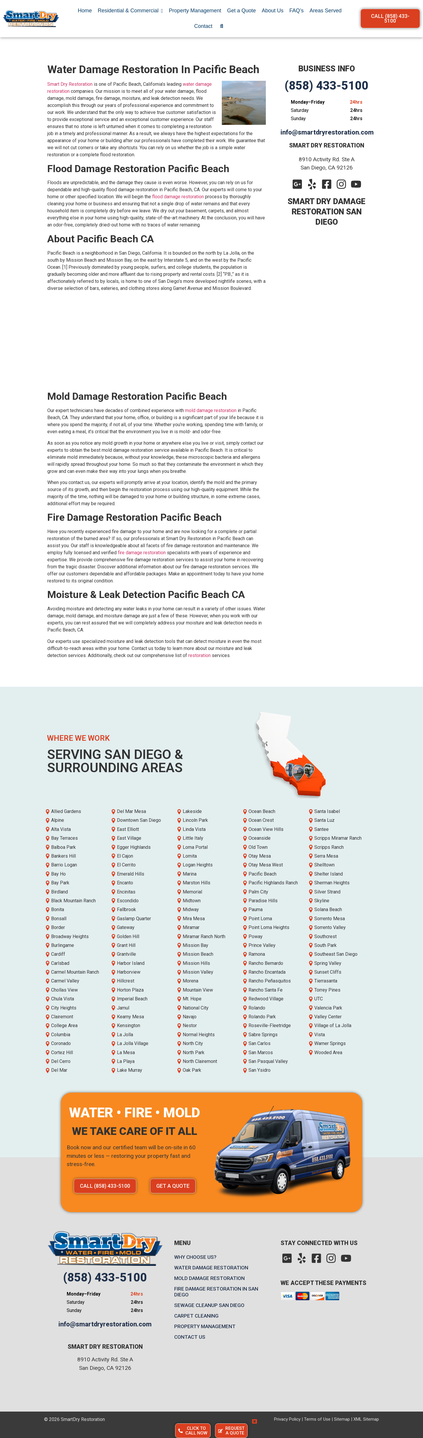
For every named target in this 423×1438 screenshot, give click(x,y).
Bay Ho (58, 874)
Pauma (256, 909)
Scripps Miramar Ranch (338, 838)
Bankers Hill (63, 856)
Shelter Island (328, 874)
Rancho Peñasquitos (270, 981)
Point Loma (260, 918)
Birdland (59, 892)
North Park (193, 1052)
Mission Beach (198, 954)
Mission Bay (195, 945)
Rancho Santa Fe (266, 990)
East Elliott (128, 829)
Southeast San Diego (335, 954)
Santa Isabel (327, 811)
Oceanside (260, 838)
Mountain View (198, 990)
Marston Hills (196, 883)
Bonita (57, 909)
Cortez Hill (62, 1052)
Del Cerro (60, 1061)
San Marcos (261, 1052)
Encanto (125, 883)
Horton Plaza (130, 990)
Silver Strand (327, 892)
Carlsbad (60, 963)
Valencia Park (328, 1008)
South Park (325, 945)
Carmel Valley (65, 981)
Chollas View (64, 990)
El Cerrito (126, 865)
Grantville (126, 954)
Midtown (192, 900)
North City (193, 1043)
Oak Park (192, 1070)
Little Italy (193, 838)
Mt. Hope (192, 999)
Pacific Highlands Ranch (273, 883)
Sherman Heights (332, 883)
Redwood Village (266, 999)
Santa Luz (324, 820)
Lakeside (192, 811)
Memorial (192, 892)
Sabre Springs (263, 1034)
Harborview (128, 972)
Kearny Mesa (130, 1016)
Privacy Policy (287, 1419)
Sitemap (342, 1419)
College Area (64, 1025)
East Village (129, 838)
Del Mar (59, 1070)
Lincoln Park (195, 820)
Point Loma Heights (269, 927)
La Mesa (126, 1052)
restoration (199, 655)
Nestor (190, 1025)
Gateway (126, 927)
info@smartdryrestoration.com (327, 132)
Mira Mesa (194, 918)
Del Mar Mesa (131, 811)
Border (58, 927)
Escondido (128, 900)
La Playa (126, 1061)
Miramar (191, 927)
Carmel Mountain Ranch (75, 972)
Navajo (190, 1016)
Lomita (190, 856)
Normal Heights (199, 1034)
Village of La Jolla (332, 1025)
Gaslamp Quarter (134, 918)
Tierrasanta (325, 981)
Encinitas (126, 892)
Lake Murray (129, 1070)
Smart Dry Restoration (70, 84)
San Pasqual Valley (268, 1061)
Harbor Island (131, 963)
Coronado (61, 1043)
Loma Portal (195, 847)
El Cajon (125, 856)
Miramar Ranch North (204, 936)
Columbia (60, 1034)
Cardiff (58, 954)
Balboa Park (63, 847)
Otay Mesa (260, 856)
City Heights (63, 1008)
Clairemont (62, 1016)
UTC (318, 999)
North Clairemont (200, 1061)
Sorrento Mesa (329, 918)
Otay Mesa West (266, 865)
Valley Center (328, 1016)
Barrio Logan (64, 865)
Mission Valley (198, 972)
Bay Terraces (64, 838)
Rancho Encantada (267, 972)
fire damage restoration (142, 552)
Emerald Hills (130, 874)
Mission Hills (196, 963)
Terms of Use (317, 1419)
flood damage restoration (178, 196)
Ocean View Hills (266, 829)
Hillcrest (125, 981)
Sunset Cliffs (327, 972)
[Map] (328, 1352)
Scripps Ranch (329, 847)
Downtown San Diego (139, 820)
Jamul (123, 1008)
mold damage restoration (210, 410)
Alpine (57, 820)
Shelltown (324, 865)
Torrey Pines (327, 990)
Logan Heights (198, 865)
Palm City (258, 892)
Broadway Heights (70, 936)
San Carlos (260, 1043)
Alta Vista (61, 829)
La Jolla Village (132, 1043)
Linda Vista (194, 829)
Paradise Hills (263, 900)
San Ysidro (260, 1070)
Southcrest (325, 936)
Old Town (258, 847)
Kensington (128, 1025)
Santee (321, 829)
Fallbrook (126, 909)
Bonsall (58, 918)
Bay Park (60, 883)
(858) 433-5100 (326, 86)
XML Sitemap (366, 1419)
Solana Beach (328, 909)
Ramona (257, 954)
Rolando (257, 1008)
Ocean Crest (261, 820)
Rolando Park (262, 1016)
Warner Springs (330, 1043)
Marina (190, 874)
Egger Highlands (134, 847)
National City (196, 1008)
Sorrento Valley (330, 927)
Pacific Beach (262, 874)
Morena (190, 981)
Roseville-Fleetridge (270, 1025)
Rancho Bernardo (266, 963)
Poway (256, 936)
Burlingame (62, 945)
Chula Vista (62, 999)
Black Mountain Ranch (73, 900)
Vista (319, 1034)
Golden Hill (128, 936)
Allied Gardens (66, 811)
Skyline (321, 900)
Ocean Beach (262, 811)
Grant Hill (126, 945)
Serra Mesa (326, 856)
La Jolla (125, 1034)
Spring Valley (327, 963)
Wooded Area (328, 1052)
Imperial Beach (132, 999)
